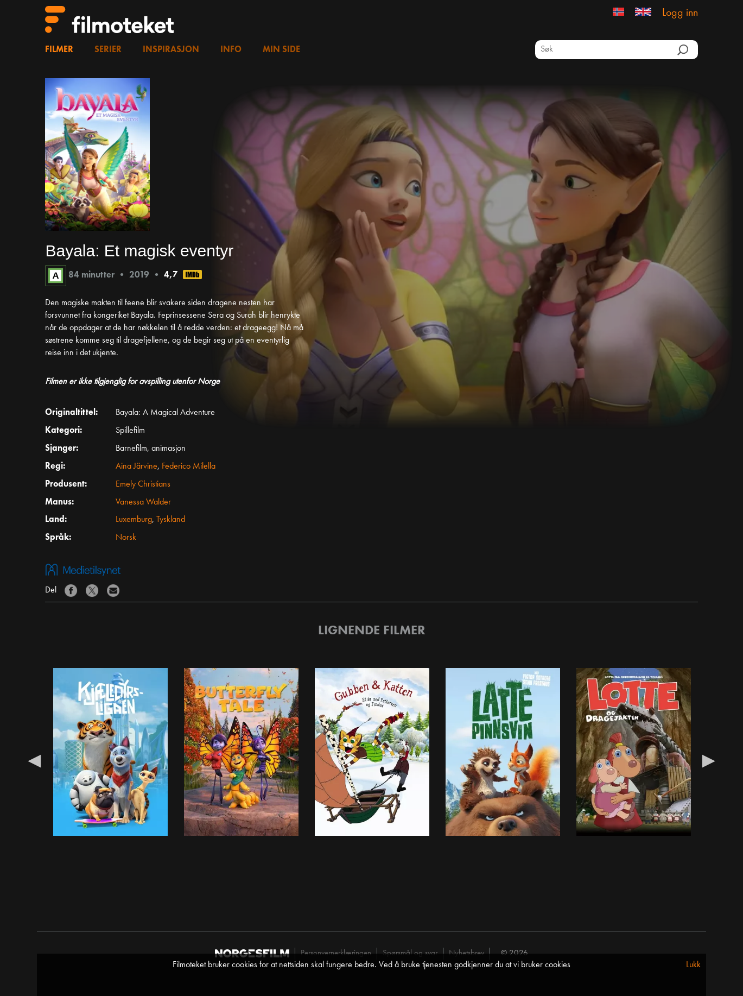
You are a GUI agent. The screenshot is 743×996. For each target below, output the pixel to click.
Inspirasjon (171, 50)
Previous (34, 760)
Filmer (59, 50)
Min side (281, 50)
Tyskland (170, 519)
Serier (108, 50)
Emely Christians (143, 484)
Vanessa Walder (143, 502)
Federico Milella (188, 466)
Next (709, 760)
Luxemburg (134, 519)
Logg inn (680, 13)
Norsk (126, 537)
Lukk (693, 965)
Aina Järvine (136, 466)
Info (231, 50)
